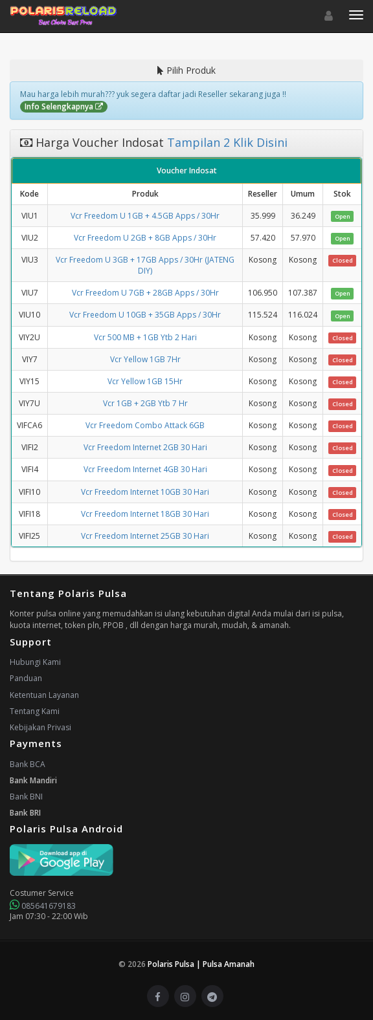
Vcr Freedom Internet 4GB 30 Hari (145, 469)
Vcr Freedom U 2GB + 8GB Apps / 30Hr (145, 237)
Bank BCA (27, 764)
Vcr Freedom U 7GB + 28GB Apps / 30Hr (145, 292)
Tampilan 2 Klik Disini (226, 142)
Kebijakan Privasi (40, 727)
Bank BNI (26, 796)
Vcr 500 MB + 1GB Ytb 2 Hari (145, 337)
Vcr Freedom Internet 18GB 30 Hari (145, 513)
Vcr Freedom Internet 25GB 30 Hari (145, 535)
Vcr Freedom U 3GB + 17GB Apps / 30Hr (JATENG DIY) (145, 265)
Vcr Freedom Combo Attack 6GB (145, 425)
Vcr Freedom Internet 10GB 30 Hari (145, 491)
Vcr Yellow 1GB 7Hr (145, 359)
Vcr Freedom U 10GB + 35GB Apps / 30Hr (145, 314)
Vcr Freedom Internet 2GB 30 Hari (145, 447)
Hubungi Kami (35, 661)
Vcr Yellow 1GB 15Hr (145, 381)
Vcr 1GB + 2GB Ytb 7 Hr (145, 403)
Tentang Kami (35, 711)
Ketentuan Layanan (44, 694)
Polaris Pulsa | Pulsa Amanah (201, 964)
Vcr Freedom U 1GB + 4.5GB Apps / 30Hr (145, 215)
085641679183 (43, 905)
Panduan (26, 678)
